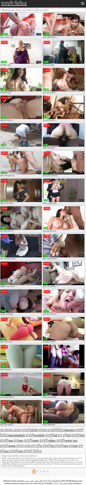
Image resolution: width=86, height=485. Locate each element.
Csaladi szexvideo (17, 481)
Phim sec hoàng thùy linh (35, 483)
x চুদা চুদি (34, 446)
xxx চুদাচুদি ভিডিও (30, 451)
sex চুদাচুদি (25, 440)
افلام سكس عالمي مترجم (33, 481)
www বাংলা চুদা (19, 446)
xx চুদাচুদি (57, 446)
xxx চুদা (68, 446)
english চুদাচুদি (44, 435)
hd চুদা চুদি (60, 435)
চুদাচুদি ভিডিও (14, 3)
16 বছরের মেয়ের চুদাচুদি (15, 430)
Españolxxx (57, 481)
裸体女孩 (6, 481)
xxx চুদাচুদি (11, 451)
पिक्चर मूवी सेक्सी (66, 481)
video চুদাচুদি (56, 440)
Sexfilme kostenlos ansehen (14, 483)
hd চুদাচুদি (73, 435)
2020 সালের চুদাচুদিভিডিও (47, 430)
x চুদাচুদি (45, 446)
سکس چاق (63, 483)
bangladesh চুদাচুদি (21, 435)
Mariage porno (77, 481)
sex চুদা (13, 440)
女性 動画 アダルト (52, 483)
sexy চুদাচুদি (40, 440)
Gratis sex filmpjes (75, 483)
